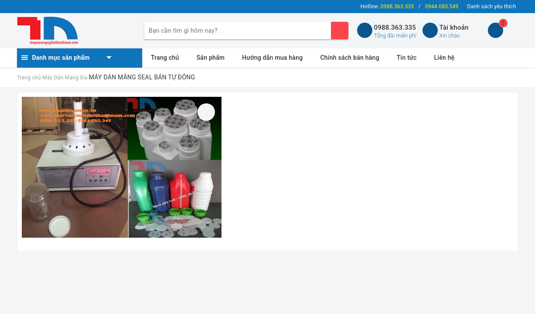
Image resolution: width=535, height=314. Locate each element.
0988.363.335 (395, 27)
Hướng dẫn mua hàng (272, 57)
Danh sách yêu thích (491, 6)
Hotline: (387, 6)
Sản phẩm (211, 57)
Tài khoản (454, 27)
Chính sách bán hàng (349, 57)
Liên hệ (444, 57)
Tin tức (407, 57)
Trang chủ (165, 57)
